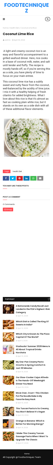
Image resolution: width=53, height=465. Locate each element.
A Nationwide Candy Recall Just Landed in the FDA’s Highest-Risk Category (33, 309)
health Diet (14, 28)
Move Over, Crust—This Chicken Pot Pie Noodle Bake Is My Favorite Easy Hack (32, 396)
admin (8, 40)
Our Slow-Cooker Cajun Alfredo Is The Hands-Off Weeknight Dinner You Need (32, 380)
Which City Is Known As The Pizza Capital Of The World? (32, 335)
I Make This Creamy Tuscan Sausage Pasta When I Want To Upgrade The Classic (32, 436)
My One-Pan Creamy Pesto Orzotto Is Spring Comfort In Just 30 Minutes (30, 365)
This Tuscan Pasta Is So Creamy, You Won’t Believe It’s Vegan (32, 410)
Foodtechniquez (26, 7)
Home (5, 28)
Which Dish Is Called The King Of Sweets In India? (32, 323)
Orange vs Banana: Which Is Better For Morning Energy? (30, 422)
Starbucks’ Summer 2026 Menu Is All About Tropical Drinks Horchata (33, 349)
